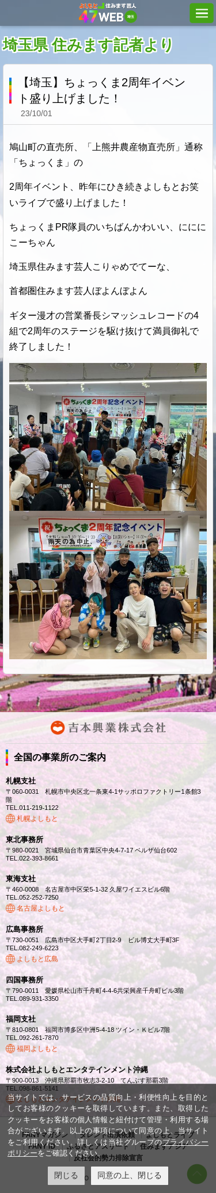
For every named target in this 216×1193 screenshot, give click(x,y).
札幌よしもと (37, 819)
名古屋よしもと (41, 908)
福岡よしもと (37, 1049)
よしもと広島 (37, 959)
